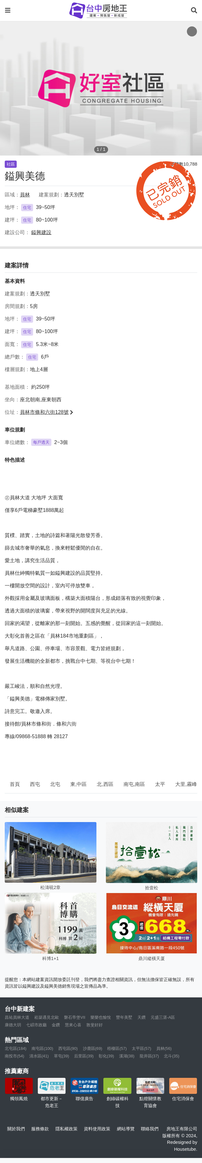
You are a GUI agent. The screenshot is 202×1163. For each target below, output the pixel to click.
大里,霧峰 (186, 784)
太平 (160, 784)
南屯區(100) (42, 1048)
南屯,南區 (134, 784)
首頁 (15, 784)
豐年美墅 (124, 1017)
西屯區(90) (68, 1048)
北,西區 (105, 784)
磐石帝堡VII (74, 1017)
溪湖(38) (127, 1056)
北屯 (55, 784)
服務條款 (40, 1128)
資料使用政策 (97, 1128)
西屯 (35, 784)
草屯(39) (61, 1056)
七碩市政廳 (36, 1025)
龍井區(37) (149, 1056)
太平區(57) (141, 1048)
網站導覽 (126, 1128)
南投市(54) (14, 1056)
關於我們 (16, 1128)
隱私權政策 (66, 1128)
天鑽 (141, 1017)
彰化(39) (106, 1056)
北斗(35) (171, 1056)
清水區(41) (39, 1056)
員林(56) (164, 1048)
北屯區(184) (15, 1048)
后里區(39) (84, 1056)
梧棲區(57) (117, 1048)
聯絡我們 (150, 1128)
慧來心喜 (73, 1025)
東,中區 (78, 784)
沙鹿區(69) (92, 1048)
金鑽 (56, 1025)
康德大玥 (13, 1025)
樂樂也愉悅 (100, 1017)
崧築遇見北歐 (46, 1017)
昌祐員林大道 (17, 1017)
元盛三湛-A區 (163, 1017)
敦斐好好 (94, 1025)
